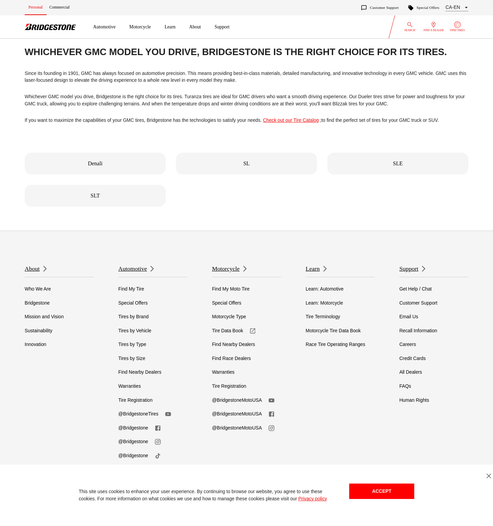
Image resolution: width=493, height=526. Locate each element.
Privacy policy (312, 498)
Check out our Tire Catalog (291, 120)
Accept (381, 491)
